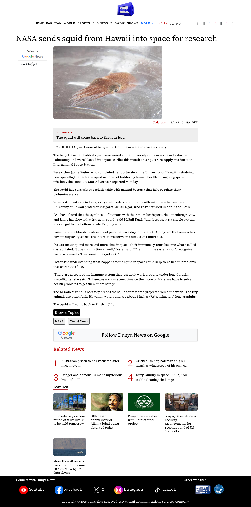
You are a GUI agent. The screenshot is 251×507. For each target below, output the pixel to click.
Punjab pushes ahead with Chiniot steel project (144, 420)
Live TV (161, 23)
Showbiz (117, 23)
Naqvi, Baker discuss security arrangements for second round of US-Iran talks (180, 423)
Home (39, 23)
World (69, 23)
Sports (84, 23)
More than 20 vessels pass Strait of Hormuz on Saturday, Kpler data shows (69, 467)
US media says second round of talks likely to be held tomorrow (69, 420)
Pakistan (54, 23)
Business (100, 23)
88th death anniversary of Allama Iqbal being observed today (105, 422)
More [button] (146, 23)
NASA (59, 321)
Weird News (79, 321)
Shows (132, 23)
